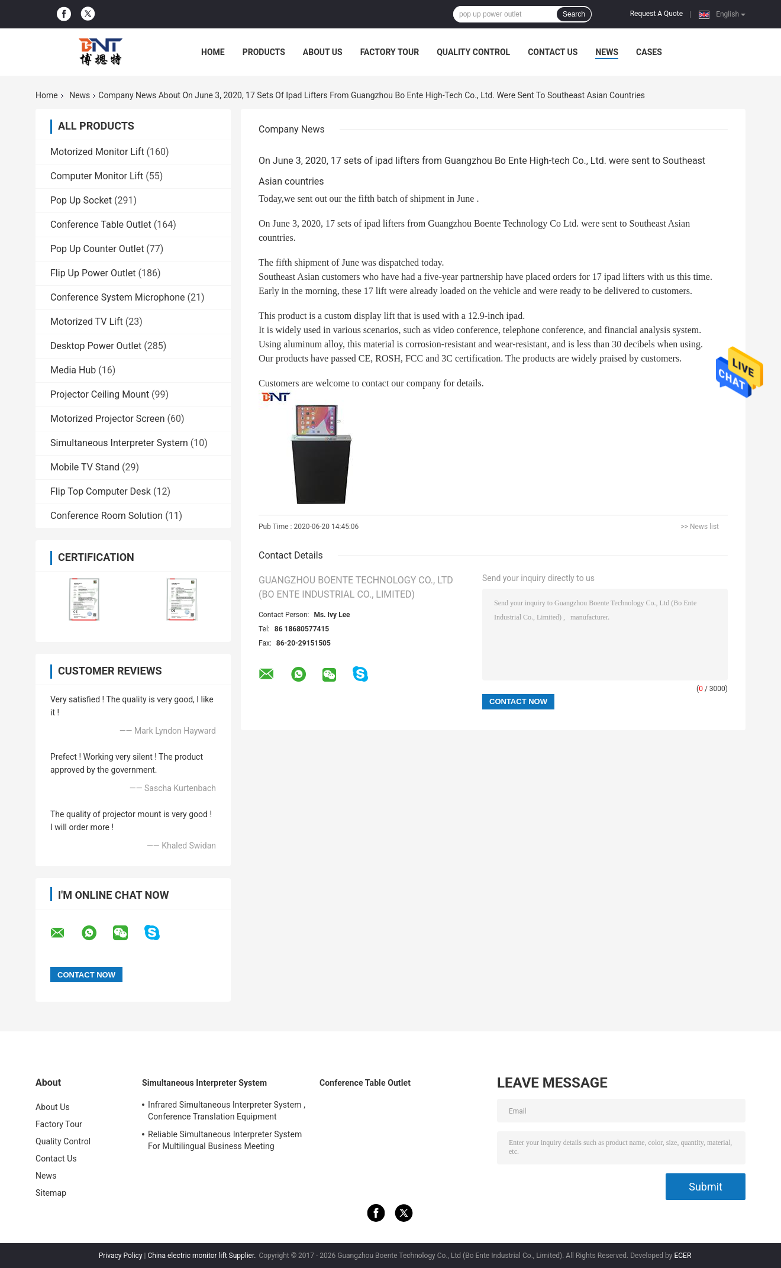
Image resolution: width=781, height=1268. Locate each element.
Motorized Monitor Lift (97, 151)
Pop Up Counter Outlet (97, 248)
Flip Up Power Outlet (93, 273)
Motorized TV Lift (86, 321)
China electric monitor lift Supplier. (202, 1255)
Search (574, 14)
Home (213, 52)
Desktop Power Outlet (95, 345)
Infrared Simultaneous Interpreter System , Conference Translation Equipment (226, 1110)
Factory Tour (389, 52)
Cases (649, 52)
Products (264, 52)
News (606, 52)
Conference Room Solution (106, 515)
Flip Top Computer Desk (100, 491)
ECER (682, 1255)
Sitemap (51, 1193)
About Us (323, 52)
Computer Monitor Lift (96, 176)
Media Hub (73, 370)
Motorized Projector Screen (107, 418)
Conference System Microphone (117, 297)
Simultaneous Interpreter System (119, 443)
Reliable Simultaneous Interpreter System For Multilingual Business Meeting (225, 1140)
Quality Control (473, 52)
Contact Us (552, 52)
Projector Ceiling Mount (99, 394)
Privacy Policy (121, 1255)
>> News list (699, 526)
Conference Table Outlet (100, 224)
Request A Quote (656, 13)
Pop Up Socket (81, 200)
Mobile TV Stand (85, 467)
